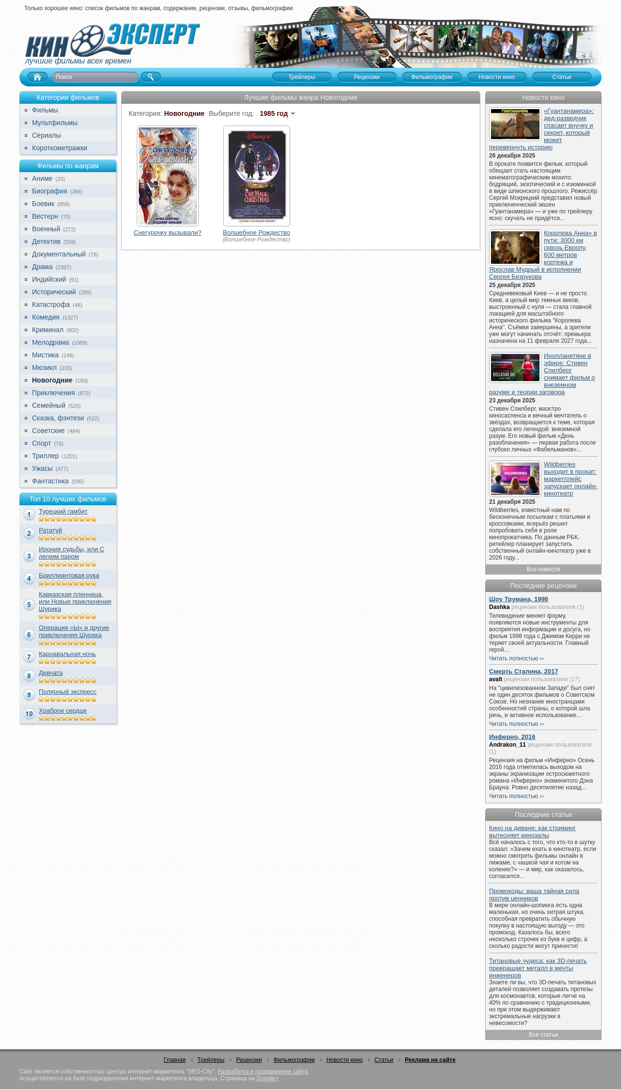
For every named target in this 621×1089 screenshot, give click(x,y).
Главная (174, 1060)
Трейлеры (211, 1060)
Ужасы (42, 468)
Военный (46, 229)
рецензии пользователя (543, 607)
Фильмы (45, 110)
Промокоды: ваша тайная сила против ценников (534, 894)
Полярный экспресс (68, 691)
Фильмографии (294, 1060)
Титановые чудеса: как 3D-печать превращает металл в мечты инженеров (538, 968)
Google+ (268, 1078)
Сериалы (46, 135)
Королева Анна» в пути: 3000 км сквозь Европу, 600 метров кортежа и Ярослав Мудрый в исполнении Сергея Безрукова (543, 254)
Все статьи (543, 1034)
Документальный (59, 254)
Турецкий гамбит (63, 511)
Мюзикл (44, 367)
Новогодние (52, 380)
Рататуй (50, 530)
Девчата (51, 672)
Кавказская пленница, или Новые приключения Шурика (75, 601)
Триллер (45, 456)
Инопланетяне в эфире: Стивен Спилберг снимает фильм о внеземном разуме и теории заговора (542, 374)
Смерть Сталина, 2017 (523, 671)
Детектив (46, 241)
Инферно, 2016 (512, 736)
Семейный (48, 405)
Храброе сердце (63, 710)
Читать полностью (514, 658)
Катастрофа (51, 304)
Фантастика (50, 481)
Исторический (54, 292)
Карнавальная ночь (67, 653)
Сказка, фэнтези (58, 418)
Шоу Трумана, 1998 (518, 599)
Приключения (53, 393)
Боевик (43, 204)
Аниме (42, 178)
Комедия (46, 317)
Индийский (49, 279)
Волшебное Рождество (256, 232)
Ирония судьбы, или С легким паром (71, 552)
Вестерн (45, 216)
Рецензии (249, 1060)
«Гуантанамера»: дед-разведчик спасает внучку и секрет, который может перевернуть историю (541, 129)
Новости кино (345, 1060)
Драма (42, 267)
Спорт (41, 443)
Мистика (45, 355)
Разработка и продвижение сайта (263, 1071)
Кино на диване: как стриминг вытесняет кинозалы (532, 831)
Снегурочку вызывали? (167, 232)
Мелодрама (50, 342)
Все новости (543, 569)
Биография (49, 191)
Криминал (48, 330)
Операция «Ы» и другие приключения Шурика (74, 631)
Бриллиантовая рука (69, 575)
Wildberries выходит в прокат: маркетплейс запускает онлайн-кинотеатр (571, 479)
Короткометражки (59, 148)
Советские (48, 430)
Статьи (384, 1060)
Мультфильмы (55, 123)
